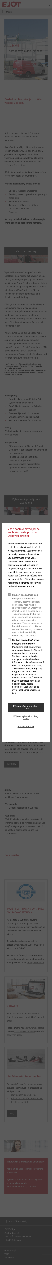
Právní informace (26, 726)
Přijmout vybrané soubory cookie (25, 717)
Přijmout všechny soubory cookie (26, 707)
